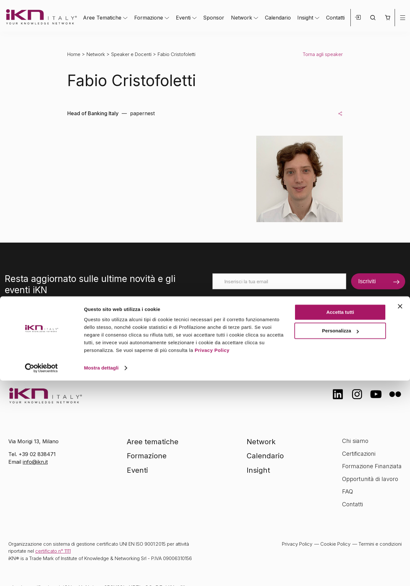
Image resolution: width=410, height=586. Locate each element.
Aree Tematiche (102, 17)
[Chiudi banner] (400, 512)
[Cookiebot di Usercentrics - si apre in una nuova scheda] (41, 573)
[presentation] (261, 301)
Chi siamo (355, 440)
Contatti (335, 17)
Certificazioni (358, 453)
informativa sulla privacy (308, 323)
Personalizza (340, 536)
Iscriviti (367, 281)
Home (73, 54)
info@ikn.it (35, 462)
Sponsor (213, 17)
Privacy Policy (212, 555)
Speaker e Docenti (131, 54)
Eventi (183, 17)
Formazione (148, 17)
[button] (387, 17)
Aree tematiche (152, 441)
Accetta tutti (340, 517)
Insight (305, 17)
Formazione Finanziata (372, 466)
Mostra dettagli (101, 573)
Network (241, 17)
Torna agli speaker (323, 54)
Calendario (278, 17)
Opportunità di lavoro (370, 479)
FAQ (347, 491)
